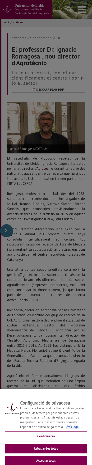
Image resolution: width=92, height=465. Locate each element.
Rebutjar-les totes (46, 452)
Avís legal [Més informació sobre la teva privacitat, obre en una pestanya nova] (72, 430)
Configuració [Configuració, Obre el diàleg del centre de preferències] (46, 439)
